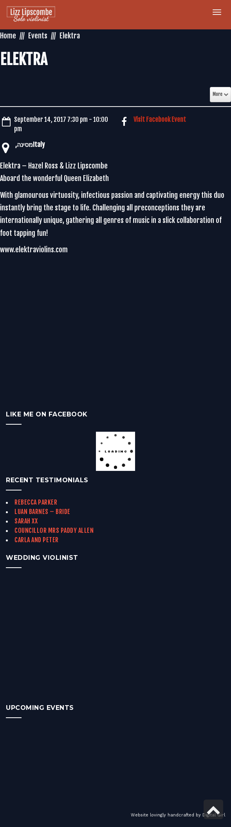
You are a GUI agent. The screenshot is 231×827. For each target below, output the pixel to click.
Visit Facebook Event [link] (160, 119)
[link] (35, 15)
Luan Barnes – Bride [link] (42, 512)
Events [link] (37, 35)
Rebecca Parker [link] (35, 502)
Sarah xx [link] (26, 521)
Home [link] (8, 35)
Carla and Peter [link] (36, 540)
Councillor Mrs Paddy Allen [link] (54, 530)
